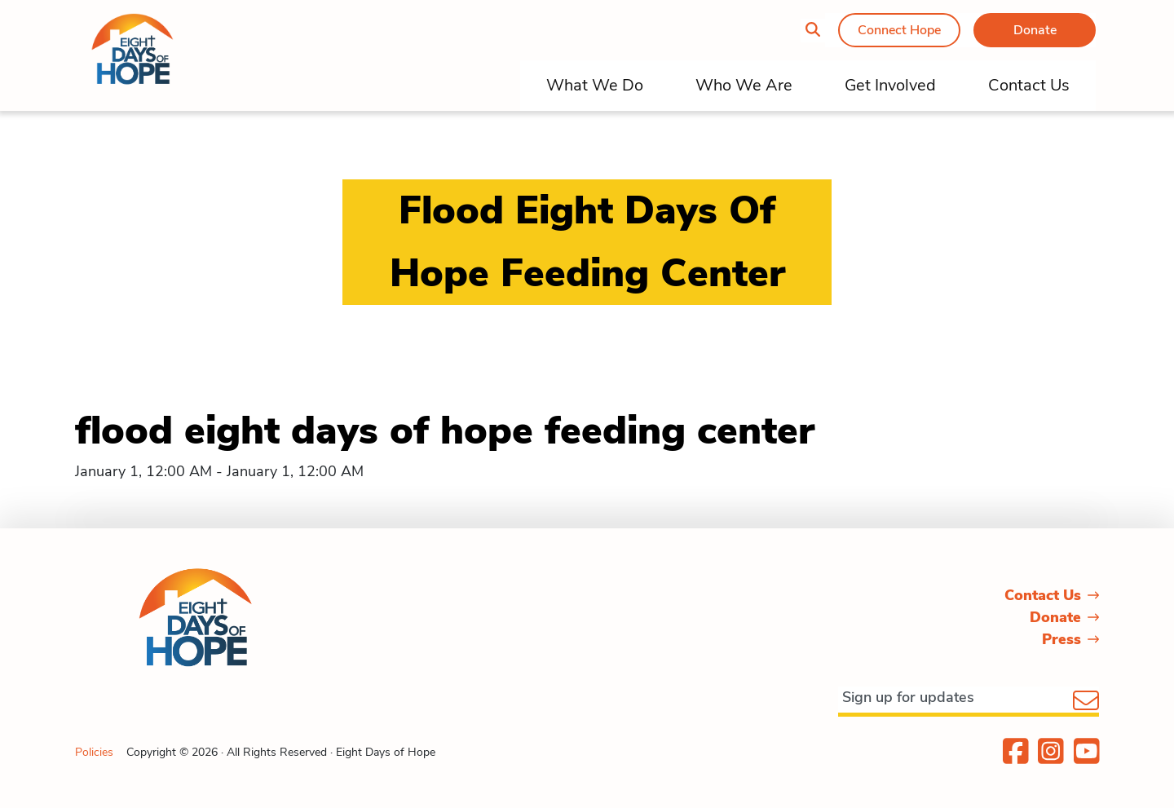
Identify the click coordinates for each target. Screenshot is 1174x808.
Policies (94, 752)
